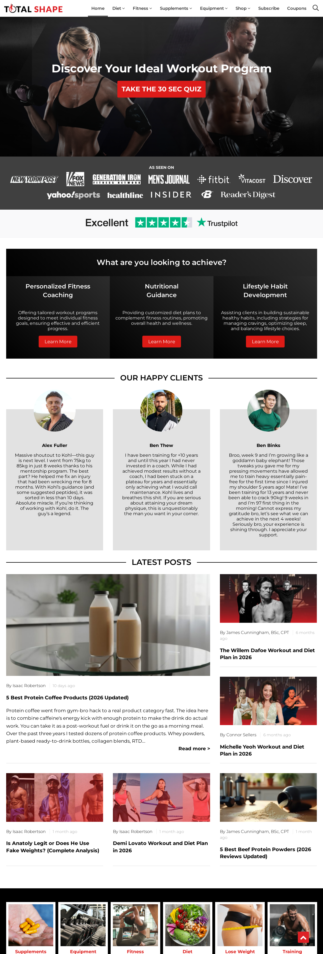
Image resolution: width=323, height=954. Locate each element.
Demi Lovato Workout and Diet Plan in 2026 (160, 846)
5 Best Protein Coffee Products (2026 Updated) (67, 698)
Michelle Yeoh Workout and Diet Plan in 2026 (262, 750)
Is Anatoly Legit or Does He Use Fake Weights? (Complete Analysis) (52, 846)
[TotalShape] (33, 8)
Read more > (194, 748)
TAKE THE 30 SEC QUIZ (161, 89)
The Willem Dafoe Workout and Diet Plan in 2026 (267, 654)
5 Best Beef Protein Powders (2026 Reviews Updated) (265, 853)
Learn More (58, 341)
